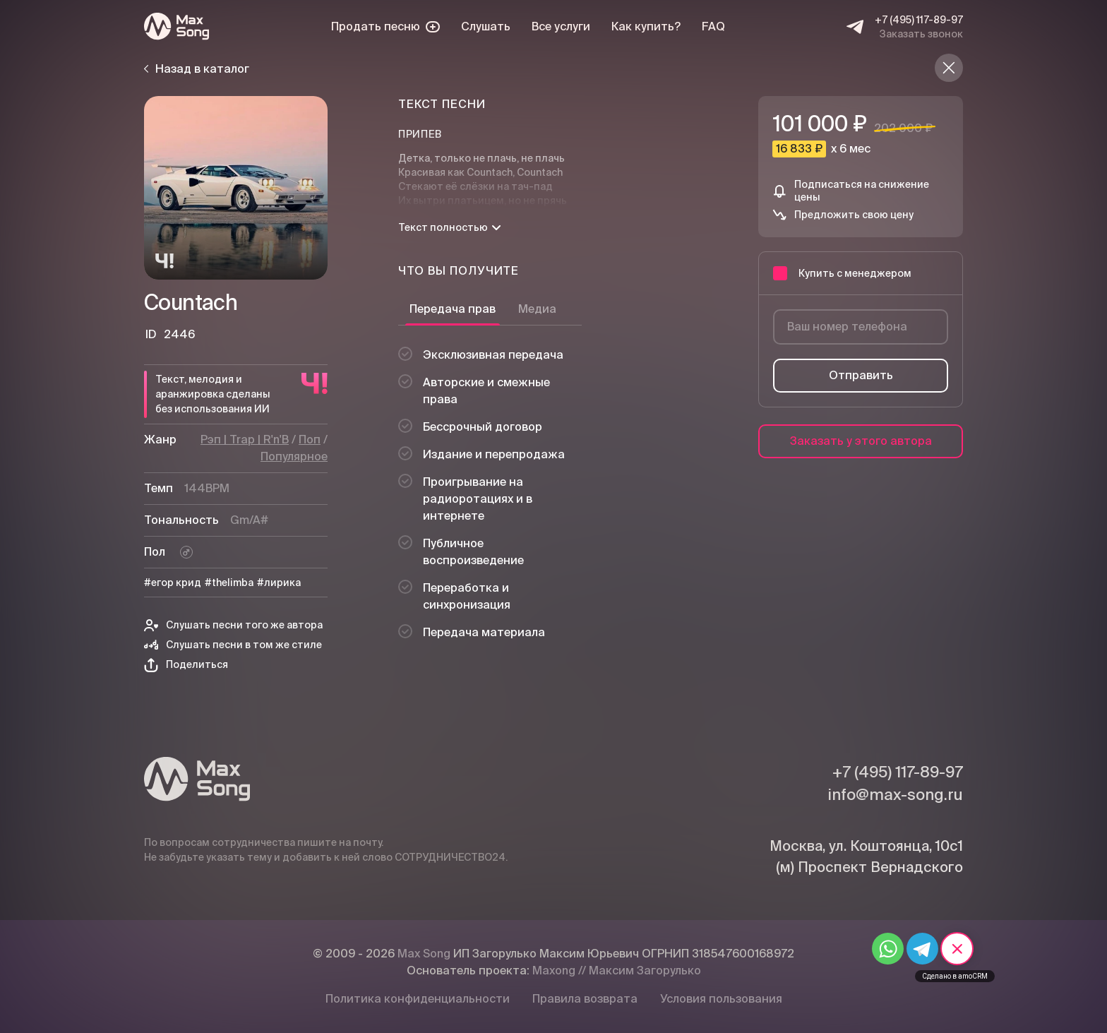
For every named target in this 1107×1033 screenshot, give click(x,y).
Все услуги (561, 26)
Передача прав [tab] (452, 309)
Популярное (294, 456)
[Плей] (236, 188)
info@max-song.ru (895, 794)
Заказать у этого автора (861, 441)
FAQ (713, 26)
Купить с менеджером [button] (842, 273)
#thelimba (229, 582)
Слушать (485, 26)
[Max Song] (176, 26)
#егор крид (172, 582)
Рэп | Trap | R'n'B (245, 439)
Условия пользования (721, 998)
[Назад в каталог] (949, 68)
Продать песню (385, 26)
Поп (310, 439)
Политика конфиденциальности (417, 998)
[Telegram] (854, 26)
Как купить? (646, 26)
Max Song (423, 953)
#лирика (279, 582)
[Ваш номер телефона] (860, 327)
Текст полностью (449, 227)
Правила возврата (585, 998)
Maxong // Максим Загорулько (616, 970)
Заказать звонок (921, 34)
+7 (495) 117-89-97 (919, 19)
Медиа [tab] (537, 309)
